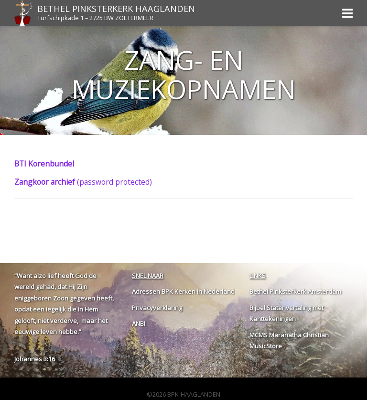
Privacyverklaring (157, 307)
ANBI (138, 323)
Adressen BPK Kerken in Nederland (183, 291)
